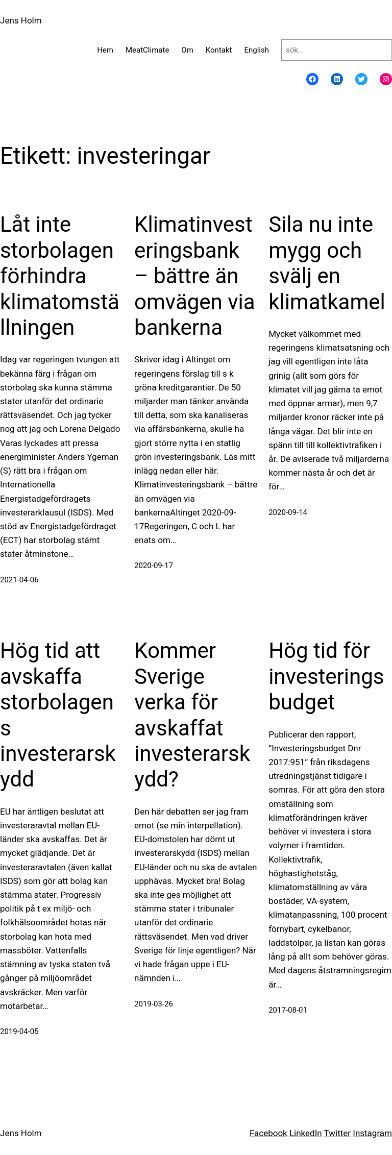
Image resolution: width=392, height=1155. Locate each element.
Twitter (337, 1133)
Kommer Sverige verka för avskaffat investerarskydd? (192, 715)
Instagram (372, 1133)
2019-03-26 (153, 1004)
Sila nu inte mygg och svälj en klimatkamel (326, 263)
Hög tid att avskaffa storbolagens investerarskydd (58, 715)
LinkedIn (305, 1133)
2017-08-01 (287, 1010)
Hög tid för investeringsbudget (326, 676)
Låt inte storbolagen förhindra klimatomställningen (59, 276)
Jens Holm (21, 20)
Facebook (268, 1133)
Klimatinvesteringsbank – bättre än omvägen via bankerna (194, 276)
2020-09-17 (153, 565)
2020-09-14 (287, 512)
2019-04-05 (19, 1031)
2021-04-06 (19, 579)
